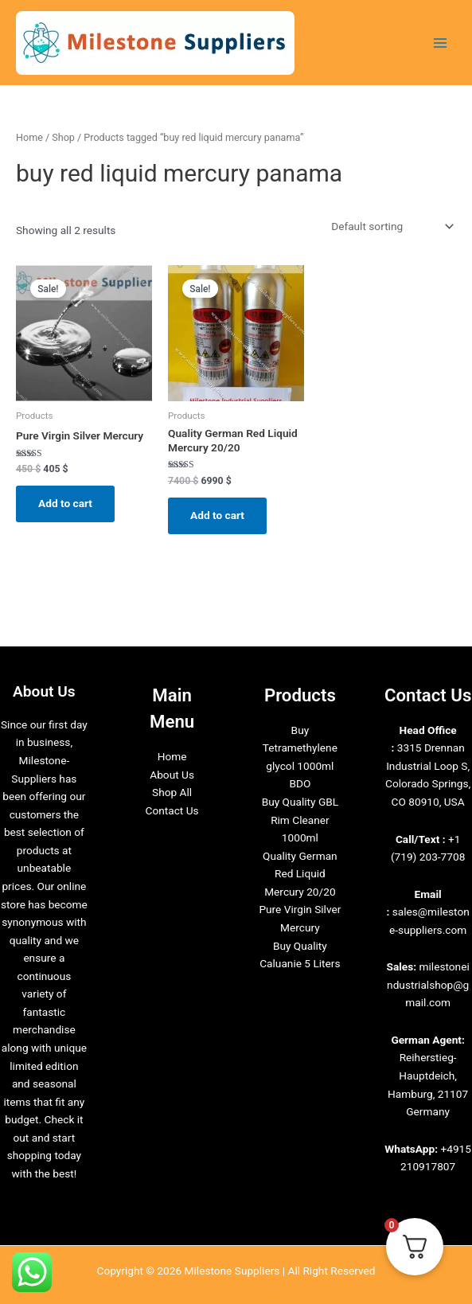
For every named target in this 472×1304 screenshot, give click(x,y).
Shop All (172, 792)
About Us (172, 774)
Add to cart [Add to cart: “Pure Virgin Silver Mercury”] (65, 503)
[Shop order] (391, 226)
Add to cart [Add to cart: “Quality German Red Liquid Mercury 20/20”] (217, 515)
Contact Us (172, 810)
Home (29, 137)
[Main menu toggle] (440, 42)
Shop (63, 137)
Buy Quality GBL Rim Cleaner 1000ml (300, 819)
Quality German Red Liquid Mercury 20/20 (300, 873)
